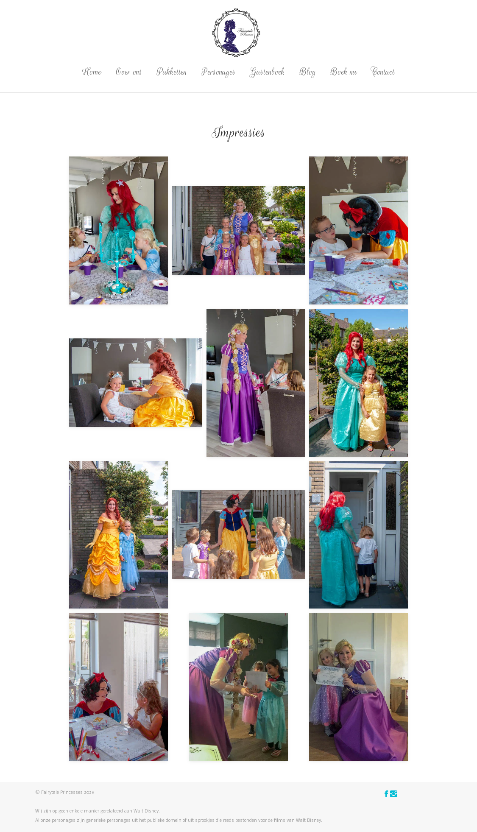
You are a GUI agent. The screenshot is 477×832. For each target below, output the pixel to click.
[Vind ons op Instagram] (393, 795)
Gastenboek (267, 72)
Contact (383, 72)
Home (91, 72)
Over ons (129, 72)
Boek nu (343, 72)
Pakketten (172, 72)
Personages (218, 72)
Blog (307, 72)
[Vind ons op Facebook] (387, 795)
